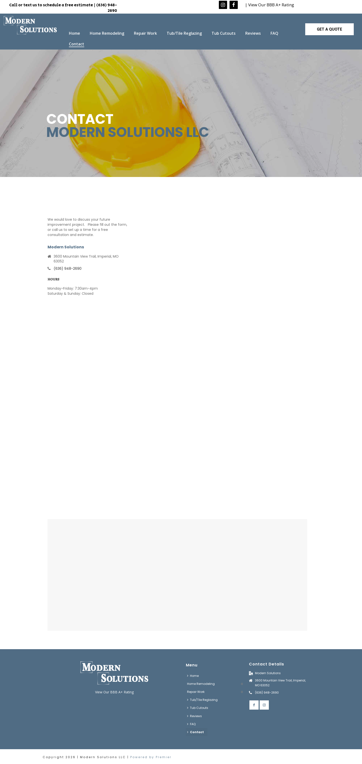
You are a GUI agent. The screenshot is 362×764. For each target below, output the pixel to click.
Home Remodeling (107, 33)
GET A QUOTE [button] (329, 29)
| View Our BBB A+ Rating (269, 5)
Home (74, 33)
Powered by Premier (151, 757)
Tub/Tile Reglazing (184, 33)
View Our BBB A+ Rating (114, 692)
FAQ (274, 33)
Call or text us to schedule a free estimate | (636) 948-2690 (63, 8)
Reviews (253, 33)
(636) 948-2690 (68, 268)
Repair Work (145, 33)
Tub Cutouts (224, 33)
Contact (76, 44)
